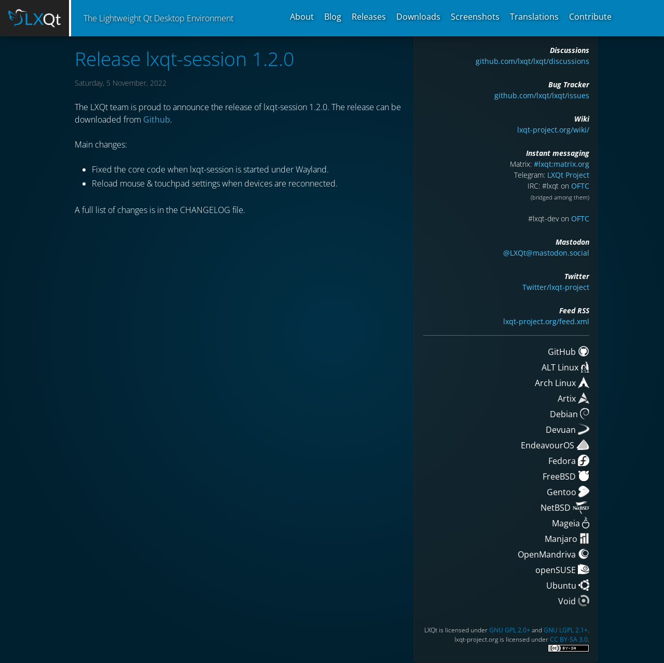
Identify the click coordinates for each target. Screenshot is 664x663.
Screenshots (475, 16)
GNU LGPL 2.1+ (566, 630)
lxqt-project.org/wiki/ (553, 130)
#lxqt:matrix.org (561, 164)
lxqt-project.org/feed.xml (546, 321)
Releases (369, 16)
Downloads (418, 16)
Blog (332, 16)
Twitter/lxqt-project (555, 287)
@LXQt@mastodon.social (546, 253)
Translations (534, 16)
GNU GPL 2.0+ (509, 630)
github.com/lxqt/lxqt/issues (541, 95)
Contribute (590, 16)
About (302, 16)
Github (156, 119)
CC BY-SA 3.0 (569, 639)
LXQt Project (568, 175)
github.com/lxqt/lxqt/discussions (532, 61)
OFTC (580, 186)
